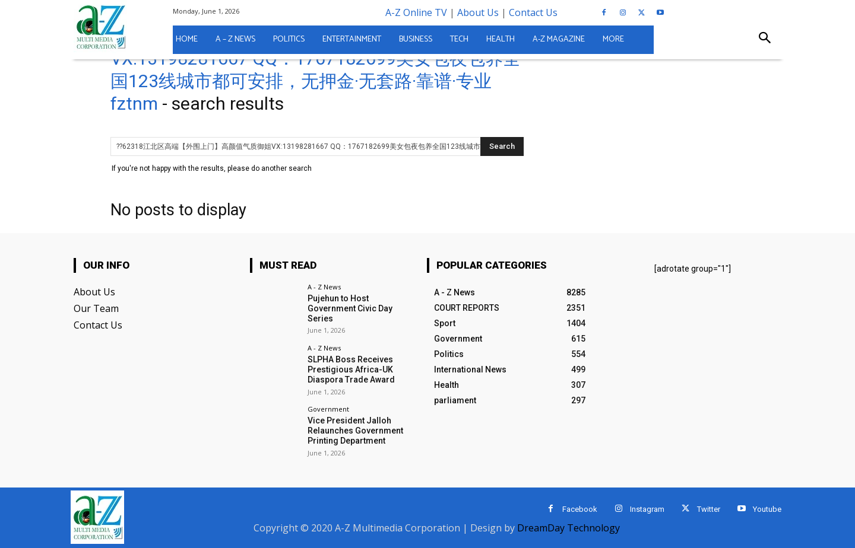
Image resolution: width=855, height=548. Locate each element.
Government (328, 409)
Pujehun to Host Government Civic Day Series (350, 308)
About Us (478, 12)
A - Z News (324, 286)
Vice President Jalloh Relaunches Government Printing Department (355, 430)
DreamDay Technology (568, 527)
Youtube (767, 509)
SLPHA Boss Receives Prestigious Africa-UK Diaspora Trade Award (351, 369)
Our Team (96, 308)
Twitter (708, 509)
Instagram (647, 509)
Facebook (579, 509)
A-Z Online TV (416, 12)
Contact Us (533, 12)
